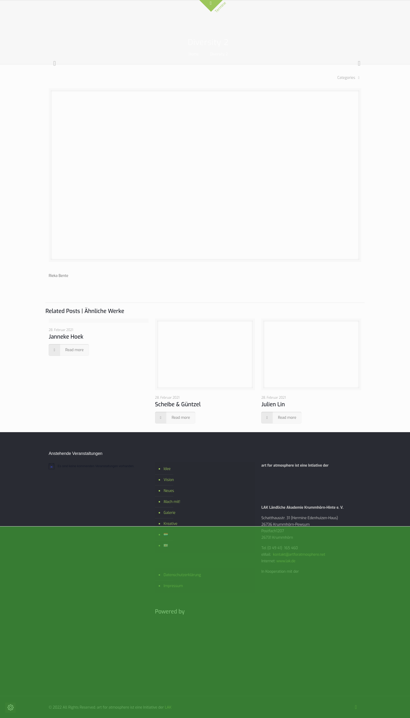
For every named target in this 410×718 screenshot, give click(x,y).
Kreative (171, 523)
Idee (167, 468)
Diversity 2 (219, 54)
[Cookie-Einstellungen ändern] (10, 707)
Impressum (173, 585)
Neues (169, 490)
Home (193, 54)
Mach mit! (172, 501)
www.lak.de (285, 561)
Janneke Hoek (66, 336)
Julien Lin (273, 404)
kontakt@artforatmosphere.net (299, 554)
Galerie (169, 512)
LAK (168, 707)
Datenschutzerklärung (182, 574)
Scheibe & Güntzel (178, 404)
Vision (169, 479)
